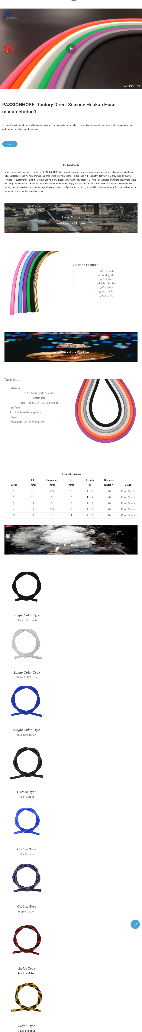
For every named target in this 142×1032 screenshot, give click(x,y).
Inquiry (10, 144)
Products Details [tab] (71, 165)
